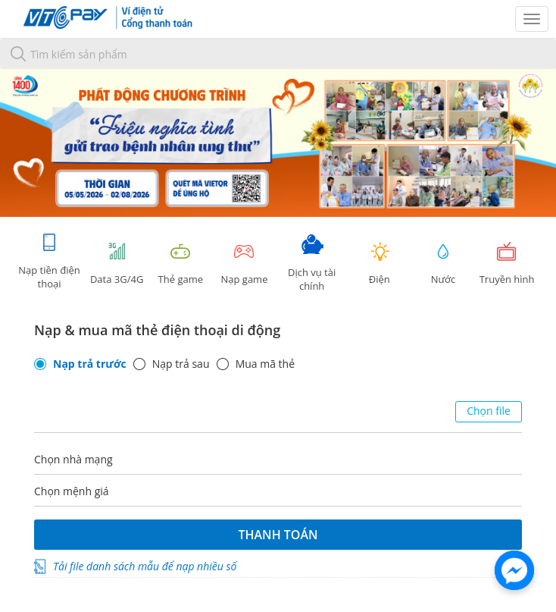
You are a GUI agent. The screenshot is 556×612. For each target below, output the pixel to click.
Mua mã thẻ (265, 364)
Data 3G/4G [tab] (116, 263)
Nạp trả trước (90, 364)
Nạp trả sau (181, 364)
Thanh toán (277, 534)
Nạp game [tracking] (244, 263)
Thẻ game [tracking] (180, 263)
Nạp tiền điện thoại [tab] (49, 261)
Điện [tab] (379, 263)
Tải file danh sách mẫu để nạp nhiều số (144, 566)
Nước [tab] (443, 263)
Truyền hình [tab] (506, 263)
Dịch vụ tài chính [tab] (312, 263)
